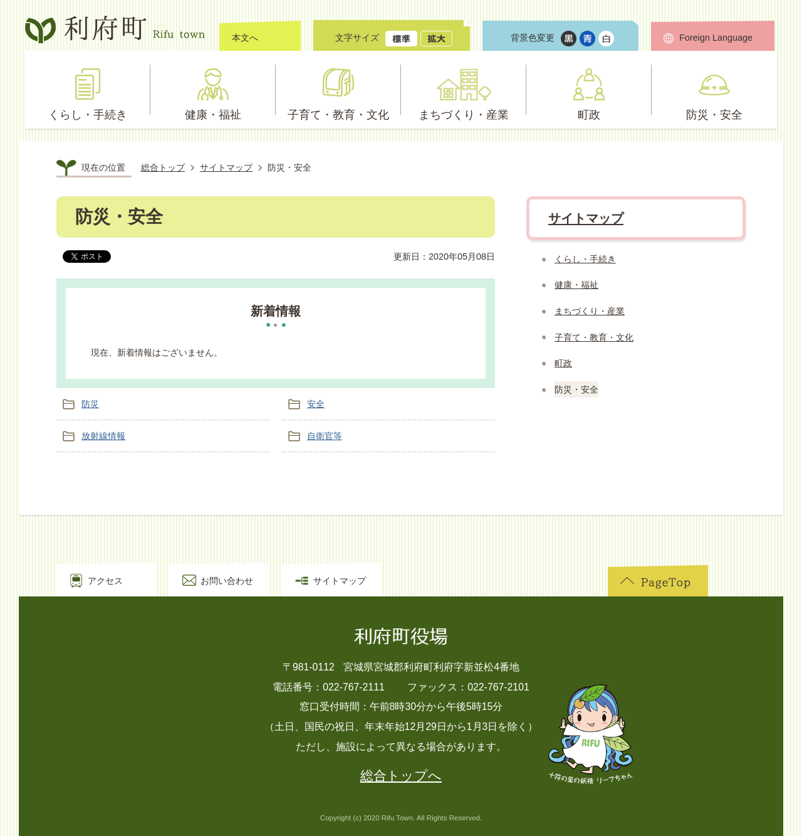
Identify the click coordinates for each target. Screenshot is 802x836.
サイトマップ (226, 167)
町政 (563, 363)
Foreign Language (716, 38)
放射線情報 (103, 436)
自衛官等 (324, 436)
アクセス (105, 581)
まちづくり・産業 (590, 311)
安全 (316, 404)
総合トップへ (401, 775)
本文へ (245, 38)
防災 (90, 404)
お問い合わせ (226, 581)
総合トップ (163, 167)
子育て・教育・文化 (594, 337)
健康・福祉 (576, 285)
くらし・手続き (585, 259)
